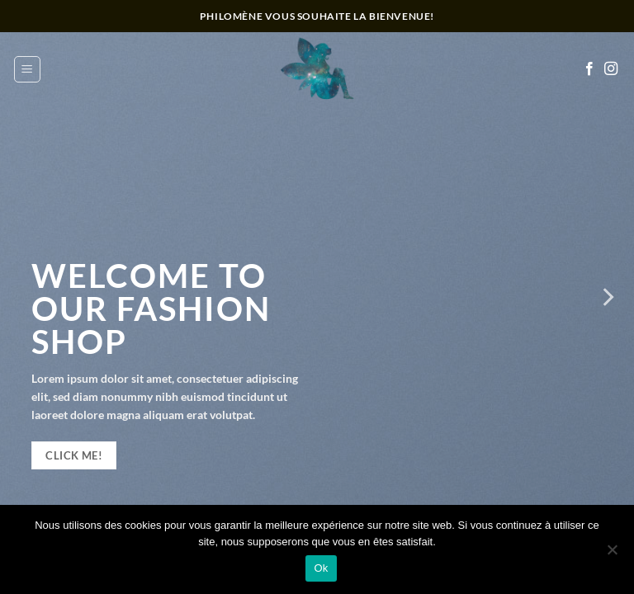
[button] (27, 69)
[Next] (607, 297)
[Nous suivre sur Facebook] (589, 69)
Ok (321, 568)
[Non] (612, 554)
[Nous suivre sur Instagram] (610, 69)
